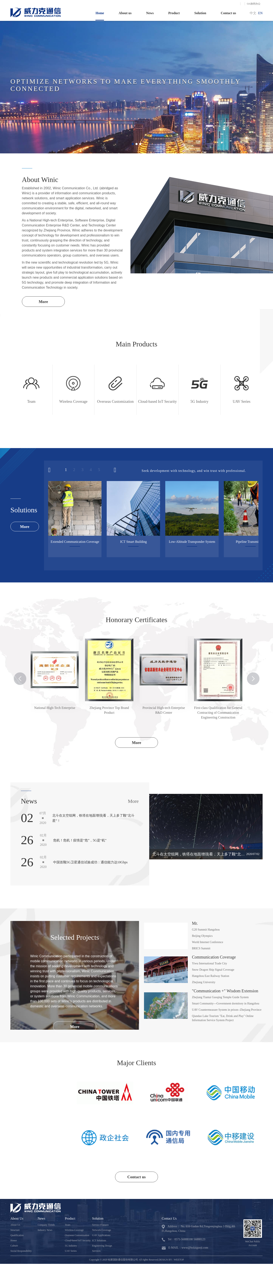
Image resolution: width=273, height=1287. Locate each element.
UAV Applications (101, 1236)
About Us (15, 1225)
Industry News (45, 1231)
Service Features (100, 1225)
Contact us (228, 13)
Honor (13, 1241)
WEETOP (179, 1260)
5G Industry (71, 1246)
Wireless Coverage (74, 1231)
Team (67, 1225)
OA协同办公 (253, 3)
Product (174, 13)
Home (99, 13)
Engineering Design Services (102, 1249)
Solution (200, 13)
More (44, 302)
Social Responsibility (21, 1251)
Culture (14, 1246)
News (150, 13)
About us (125, 13)
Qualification (17, 1236)
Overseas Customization (77, 1236)
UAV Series (71, 1251)
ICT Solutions (99, 1241)
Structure (15, 1231)
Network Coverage (101, 1231)
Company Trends (46, 1225)
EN (260, 13)
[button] (133, 144)
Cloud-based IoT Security (78, 1241)
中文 (253, 13)
